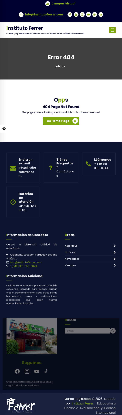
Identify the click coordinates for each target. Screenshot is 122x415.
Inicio (59, 66)
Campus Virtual (63, 3)
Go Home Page (62, 121)
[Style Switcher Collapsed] (4, 129)
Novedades (72, 285)
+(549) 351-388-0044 (23, 293)
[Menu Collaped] (112, 30)
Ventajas (70, 292)
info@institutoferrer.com (44, 14)
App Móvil (71, 272)
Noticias (70, 279)
